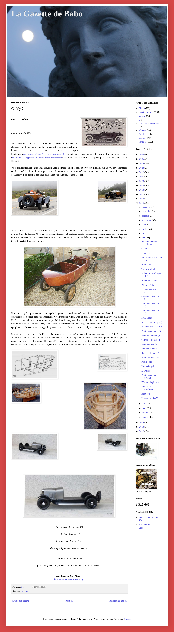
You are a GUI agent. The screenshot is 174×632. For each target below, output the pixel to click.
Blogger (127, 619)
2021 (141, 176)
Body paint (146, 264)
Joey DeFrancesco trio (151, 326)
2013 (141, 427)
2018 (141, 190)
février (145, 412)
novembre (147, 211)
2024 (141, 163)
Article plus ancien (118, 601)
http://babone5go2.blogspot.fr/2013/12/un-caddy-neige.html (43, 154)
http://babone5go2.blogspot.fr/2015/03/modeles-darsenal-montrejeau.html (37, 158)
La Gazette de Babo (47, 13)
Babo (141, 528)
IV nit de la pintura (150, 382)
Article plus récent (20, 601)
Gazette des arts (146, 112)
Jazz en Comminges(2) (151, 322)
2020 (141, 181)
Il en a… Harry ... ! (150, 353)
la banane (145, 253)
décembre (146, 207)
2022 (141, 172)
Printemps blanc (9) (150, 357)
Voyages (142, 142)
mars (144, 408)
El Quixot (145, 371)
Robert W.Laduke (149, 280)
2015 (141, 203)
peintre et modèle (149, 344)
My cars (25, 591)
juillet (145, 229)
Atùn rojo (145, 394)
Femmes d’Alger (149, 349)
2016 (141, 198)
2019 (141, 185)
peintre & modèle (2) (151, 340)
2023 (141, 168)
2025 (141, 159)
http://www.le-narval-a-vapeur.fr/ (69, 579)
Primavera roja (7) (149, 398)
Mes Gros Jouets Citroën (150, 123)
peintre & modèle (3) (151, 335)
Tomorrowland (148, 269)
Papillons (143, 134)
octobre (145, 216)
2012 (141, 431)
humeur (142, 116)
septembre (147, 220)
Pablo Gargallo (148, 366)
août (144, 224)
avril (144, 403)
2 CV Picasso (147, 318)
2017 (141, 194)
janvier (145, 417)
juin (144, 233)
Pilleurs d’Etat (147, 285)
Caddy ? (145, 248)
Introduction (144, 524)
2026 (141, 154)
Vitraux (142, 138)
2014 (141, 422)
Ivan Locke (146, 362)
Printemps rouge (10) (151, 331)
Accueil (69, 601)
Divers (142, 108)
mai (144, 237)
